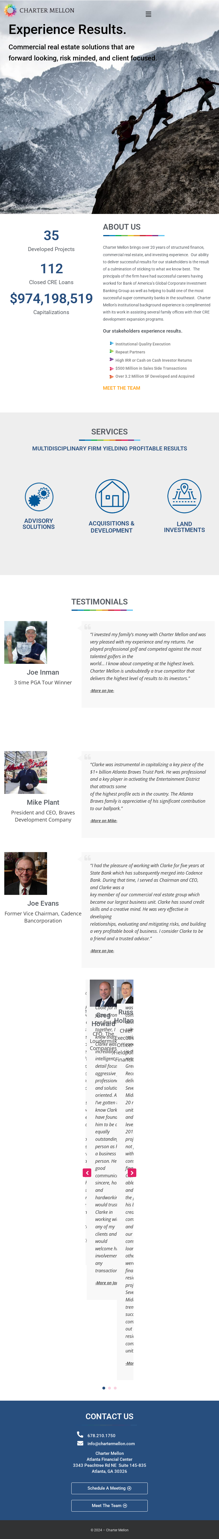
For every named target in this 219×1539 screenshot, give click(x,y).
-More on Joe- (102, 690)
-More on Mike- (103, 820)
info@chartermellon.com (111, 1443)
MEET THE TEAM (121, 388)
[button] (148, 14)
